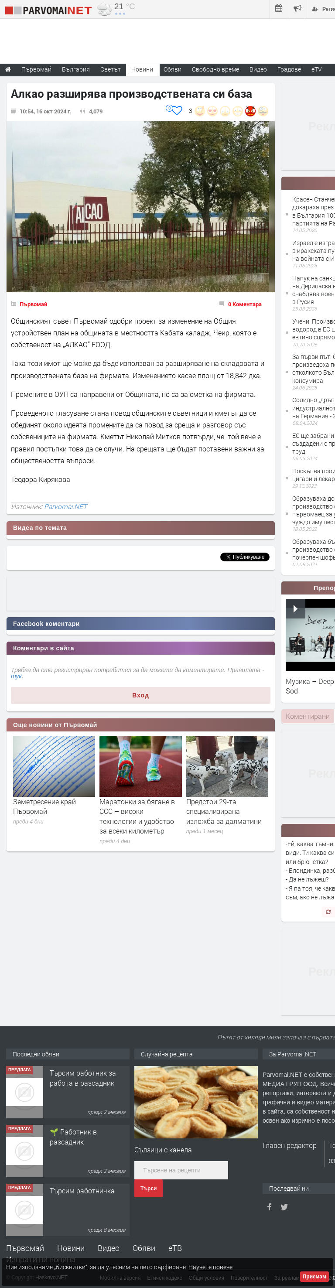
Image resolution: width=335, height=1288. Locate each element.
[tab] (307, 716)
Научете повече (210, 1267)
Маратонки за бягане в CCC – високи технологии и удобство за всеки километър (137, 816)
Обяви (144, 1248)
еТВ (175, 1248)
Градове (289, 69)
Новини (142, 69)
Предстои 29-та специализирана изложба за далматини (224, 811)
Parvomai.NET (65, 506)
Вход (140, 695)
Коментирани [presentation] (308, 716)
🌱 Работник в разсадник (73, 1136)
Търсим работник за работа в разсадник (83, 1077)
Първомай (33, 304)
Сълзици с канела (163, 1149)
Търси (148, 1189)
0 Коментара (245, 304)
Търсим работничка (82, 1190)
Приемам (314, 1277)
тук (16, 676)
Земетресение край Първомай (44, 806)
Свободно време (215, 69)
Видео (109, 1248)
